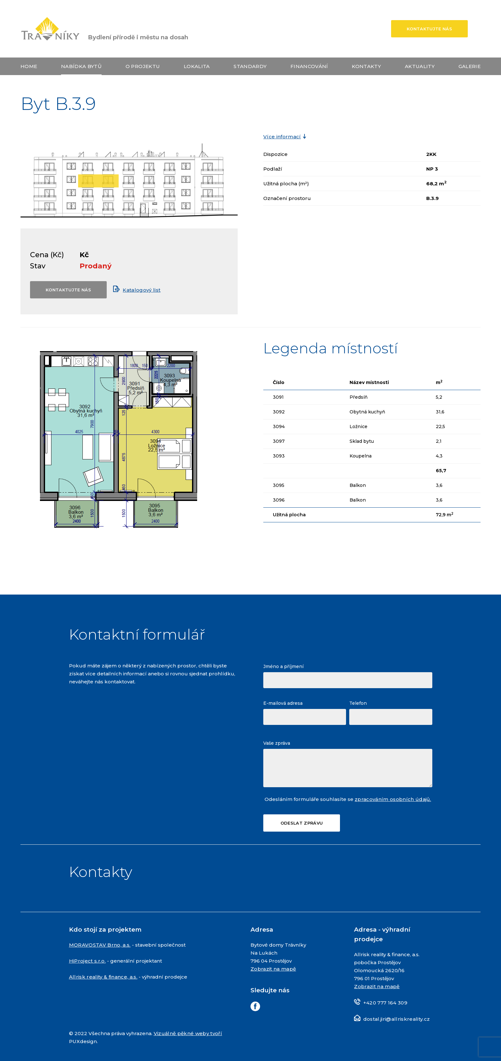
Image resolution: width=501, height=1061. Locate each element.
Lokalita (197, 66)
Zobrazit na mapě (273, 969)
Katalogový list (141, 290)
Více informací (282, 137)
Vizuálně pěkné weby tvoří (188, 1033)
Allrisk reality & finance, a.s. (103, 977)
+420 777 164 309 (385, 1003)
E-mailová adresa (283, 703)
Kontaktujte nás (429, 28)
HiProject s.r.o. (87, 961)
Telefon (358, 703)
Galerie (470, 66)
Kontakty (366, 66)
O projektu (143, 66)
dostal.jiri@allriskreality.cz (396, 1019)
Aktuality (420, 66)
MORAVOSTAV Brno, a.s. (100, 945)
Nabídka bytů (81, 66)
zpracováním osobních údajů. (393, 799)
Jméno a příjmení (283, 666)
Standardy (250, 66)
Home (28, 66)
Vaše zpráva (276, 743)
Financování (309, 66)
